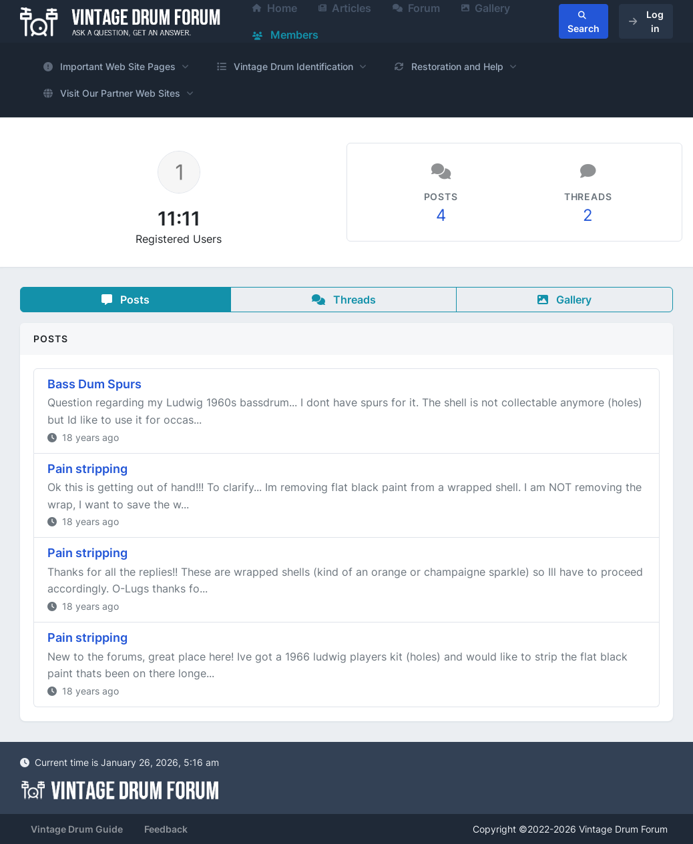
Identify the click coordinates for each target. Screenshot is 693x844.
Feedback (166, 829)
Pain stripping (87, 469)
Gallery (564, 299)
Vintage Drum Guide (77, 829)
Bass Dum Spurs (94, 384)
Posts (125, 299)
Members (285, 34)
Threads (344, 299)
